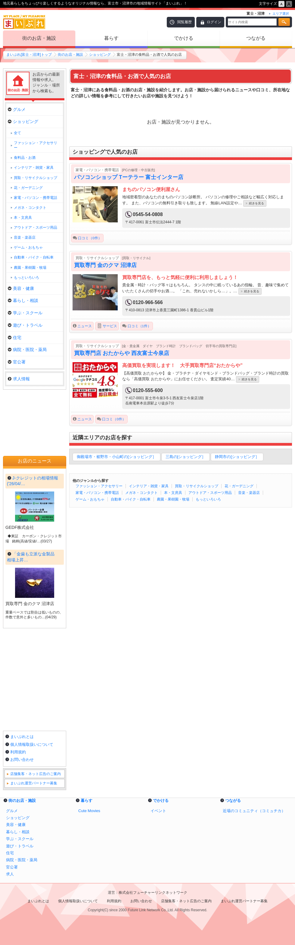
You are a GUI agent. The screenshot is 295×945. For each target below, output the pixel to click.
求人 (10, 874)
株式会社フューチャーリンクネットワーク (153, 892)
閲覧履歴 (184, 22)
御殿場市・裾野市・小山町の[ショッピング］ (116, 456)
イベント (158, 810)
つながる (256, 38)
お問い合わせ (22, 759)
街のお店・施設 (39, 38)
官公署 (17, 361)
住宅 (14, 337)
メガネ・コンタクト (141, 493)
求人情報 (19, 378)
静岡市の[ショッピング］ (237, 456)
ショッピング (100, 54)
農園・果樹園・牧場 (173, 499)
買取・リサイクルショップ (196, 486)
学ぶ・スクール (25, 312)
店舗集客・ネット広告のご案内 (35, 774)
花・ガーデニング (239, 486)
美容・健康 (21, 288)
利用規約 (18, 752)
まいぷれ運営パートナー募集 (33, 783)
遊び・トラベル (25, 325)
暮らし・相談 (23, 300)
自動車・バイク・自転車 (131, 499)
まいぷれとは (22, 736)
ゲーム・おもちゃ (90, 499)
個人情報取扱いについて (31, 744)
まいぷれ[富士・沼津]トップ (29, 54)
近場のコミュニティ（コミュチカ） (254, 810)
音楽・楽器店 (249, 493)
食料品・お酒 (25, 157)
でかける (183, 38)
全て (17, 133)
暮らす (111, 38)
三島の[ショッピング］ (186, 456)
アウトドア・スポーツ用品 (210, 493)
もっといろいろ (208, 499)
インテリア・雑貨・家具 (149, 486)
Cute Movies (89, 810)
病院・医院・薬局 (27, 349)
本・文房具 (173, 493)
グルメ (17, 109)
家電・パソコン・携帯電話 (97, 493)
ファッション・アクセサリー (99, 486)
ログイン (214, 22)
